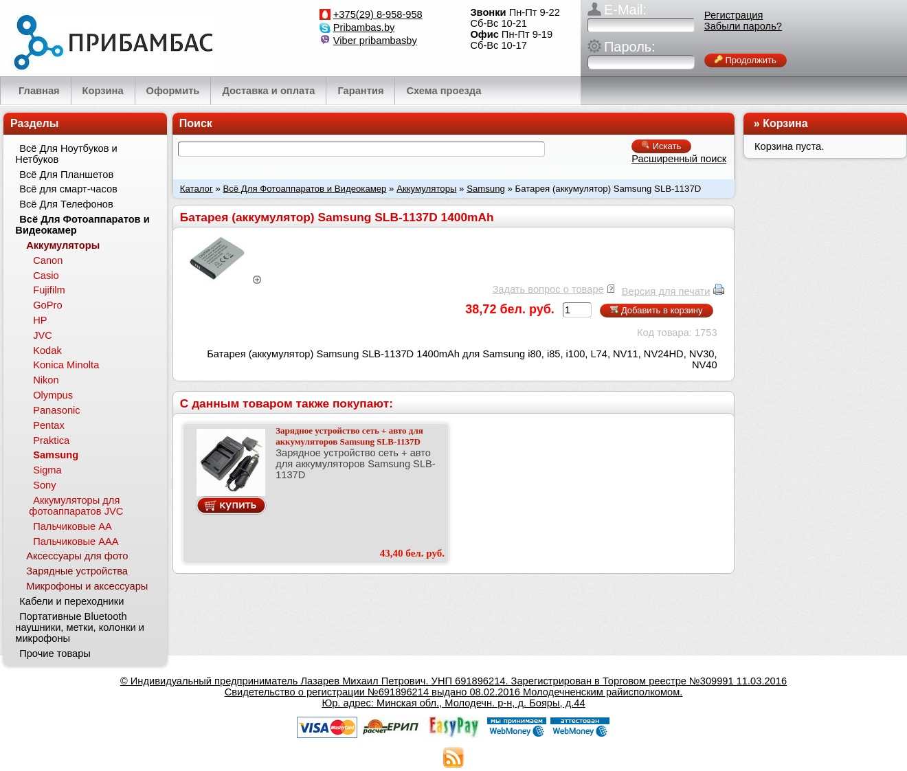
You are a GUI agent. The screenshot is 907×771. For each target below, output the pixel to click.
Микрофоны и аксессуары (87, 586)
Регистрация (733, 15)
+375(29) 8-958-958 (378, 14)
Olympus (53, 395)
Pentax (49, 425)
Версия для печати (666, 291)
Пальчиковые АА (72, 526)
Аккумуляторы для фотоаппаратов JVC (76, 506)
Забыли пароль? (743, 26)
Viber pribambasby (375, 40)
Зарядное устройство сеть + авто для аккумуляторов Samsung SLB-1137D (349, 436)
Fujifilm (49, 289)
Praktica (51, 440)
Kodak (47, 350)
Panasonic (56, 410)
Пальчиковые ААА (75, 541)
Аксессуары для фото (77, 555)
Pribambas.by (364, 27)
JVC (42, 335)
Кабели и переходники (71, 601)
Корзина (785, 123)
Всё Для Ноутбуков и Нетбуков (66, 154)
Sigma (47, 470)
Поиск (195, 123)
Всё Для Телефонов (66, 204)
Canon (48, 260)
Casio (45, 275)
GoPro (47, 305)
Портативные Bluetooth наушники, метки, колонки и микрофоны (79, 627)
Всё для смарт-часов (68, 188)
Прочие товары (55, 653)
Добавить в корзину (656, 310)
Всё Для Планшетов (66, 174)
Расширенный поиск (678, 158)
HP (40, 320)
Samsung (486, 188)
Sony (44, 485)
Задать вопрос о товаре (547, 289)
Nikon (45, 380)
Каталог (196, 188)
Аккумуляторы (426, 188)
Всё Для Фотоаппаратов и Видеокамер (304, 188)
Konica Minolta (66, 364)
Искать (661, 146)
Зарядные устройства (77, 571)
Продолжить (745, 60)
